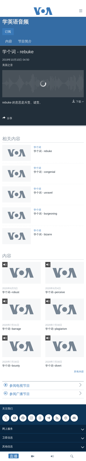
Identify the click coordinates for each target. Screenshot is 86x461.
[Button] (7, 118)
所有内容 (79, 371)
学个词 (37, 147)
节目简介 (25, 41)
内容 (8, 41)
